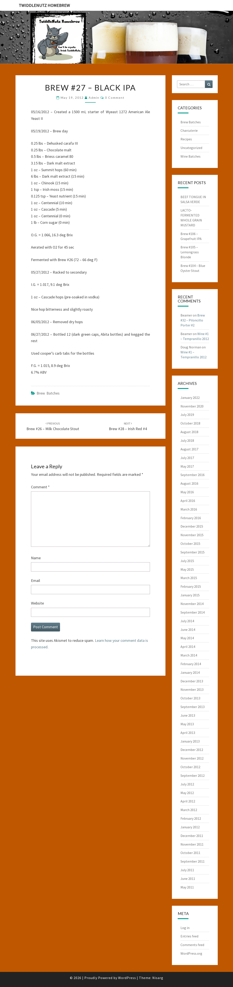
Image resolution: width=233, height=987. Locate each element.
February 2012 (191, 818)
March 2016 (189, 509)
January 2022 (190, 397)
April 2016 (188, 500)
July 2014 (187, 621)
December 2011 (192, 835)
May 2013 (187, 724)
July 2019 (187, 414)
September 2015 (193, 552)
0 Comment (115, 97)
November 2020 (192, 406)
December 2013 (192, 681)
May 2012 (187, 793)
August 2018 (189, 432)
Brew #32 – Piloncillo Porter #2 (193, 320)
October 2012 (190, 767)
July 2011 (187, 870)
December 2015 (192, 526)
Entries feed (189, 936)
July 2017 (187, 458)
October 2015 (190, 543)
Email (35, 580)
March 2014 (189, 655)
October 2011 (190, 853)
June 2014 (188, 629)
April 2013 (188, 732)
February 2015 (191, 586)
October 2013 (190, 698)
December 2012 (192, 749)
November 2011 (192, 844)
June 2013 (188, 715)
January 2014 (190, 672)
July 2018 (187, 440)
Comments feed (192, 945)
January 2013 (190, 741)
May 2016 (187, 492)
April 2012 (188, 801)
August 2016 (189, 483)
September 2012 (193, 775)
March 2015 (189, 578)
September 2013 (193, 707)
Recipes (186, 139)
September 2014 (193, 612)
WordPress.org (191, 953)
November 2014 (192, 604)
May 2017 (187, 466)
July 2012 (187, 784)
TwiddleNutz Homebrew (44, 5)
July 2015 (187, 561)
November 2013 (192, 689)
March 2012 (189, 810)
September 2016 (193, 475)
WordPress (127, 978)
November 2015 (192, 535)
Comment (40, 486)
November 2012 (192, 758)
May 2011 (187, 887)
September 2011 (193, 861)
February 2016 (191, 518)
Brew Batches (48, 393)
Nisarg (157, 978)
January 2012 (190, 827)
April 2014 (188, 646)
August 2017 (189, 449)
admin (94, 97)
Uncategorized (191, 148)
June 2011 (188, 878)
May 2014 (187, 638)
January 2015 (190, 595)
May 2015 (187, 569)
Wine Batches (191, 156)
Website (37, 603)
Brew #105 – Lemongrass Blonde (190, 252)
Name (36, 557)
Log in (185, 928)
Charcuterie (189, 130)
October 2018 (190, 423)
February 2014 (191, 664)
